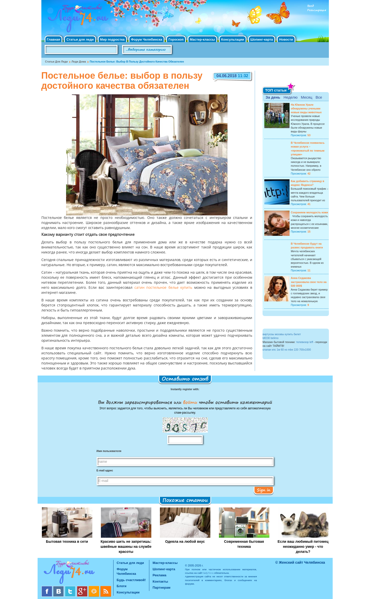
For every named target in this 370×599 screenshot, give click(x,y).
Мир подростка (112, 39)
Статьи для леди (80, 39)
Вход (310, 6)
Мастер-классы (202, 39)
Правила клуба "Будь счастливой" (310, 51)
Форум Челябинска (146, 39)
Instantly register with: (185, 389)
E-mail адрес (105, 470)
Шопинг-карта (261, 39)
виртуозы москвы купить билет (282, 334)
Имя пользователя (109, 450)
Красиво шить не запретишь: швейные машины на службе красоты (125, 546)
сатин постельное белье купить (163, 288)
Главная (53, 39)
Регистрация (316, 10)
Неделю (290, 97)
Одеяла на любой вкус (185, 541)
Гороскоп (176, 39)
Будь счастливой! (131, 580)
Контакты (160, 581)
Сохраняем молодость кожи (309, 212)
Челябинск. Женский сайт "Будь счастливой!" (77, 20)
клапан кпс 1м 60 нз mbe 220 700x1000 (287, 349)
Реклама (159, 575)
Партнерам (161, 587)
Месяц (306, 97)
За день (273, 97)
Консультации (232, 39)
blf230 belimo (270, 337)
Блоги (122, 586)
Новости (286, 39)
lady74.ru (208, 573)
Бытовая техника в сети (67, 541)
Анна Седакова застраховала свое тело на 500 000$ (309, 281)
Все (319, 97)
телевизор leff (304, 342)
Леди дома (79, 61)
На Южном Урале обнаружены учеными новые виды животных (306, 108)
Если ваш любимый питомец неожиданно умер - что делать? (303, 546)
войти (190, 402)
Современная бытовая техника (244, 544)
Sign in (263, 490)
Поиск (186, 49)
